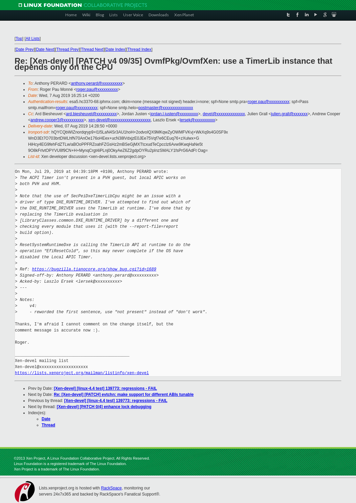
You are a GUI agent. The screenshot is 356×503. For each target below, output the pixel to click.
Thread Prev (67, 49)
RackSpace (111, 488)
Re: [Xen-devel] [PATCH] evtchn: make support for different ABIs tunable (124, 394)
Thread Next (92, 49)
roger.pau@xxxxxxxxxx (97, 89)
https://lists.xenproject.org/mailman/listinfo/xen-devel (82, 373)
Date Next (45, 49)
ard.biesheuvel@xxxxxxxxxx (91, 114)
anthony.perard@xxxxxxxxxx (97, 83)
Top (19, 38)
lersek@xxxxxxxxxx (197, 120)
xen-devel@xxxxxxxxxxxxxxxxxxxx (119, 120)
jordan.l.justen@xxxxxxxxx (174, 114)
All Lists (33, 38)
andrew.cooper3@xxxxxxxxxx (57, 120)
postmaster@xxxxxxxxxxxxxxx (165, 107)
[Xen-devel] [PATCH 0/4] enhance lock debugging (104, 406)
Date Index (115, 49)
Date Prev (25, 49)
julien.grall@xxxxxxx (289, 114)
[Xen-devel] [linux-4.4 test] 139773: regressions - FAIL (105, 388)
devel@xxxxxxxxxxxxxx (224, 114)
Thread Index (140, 49)
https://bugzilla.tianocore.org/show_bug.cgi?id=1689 (94, 269)
